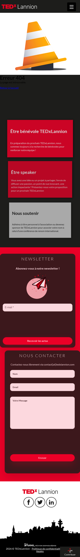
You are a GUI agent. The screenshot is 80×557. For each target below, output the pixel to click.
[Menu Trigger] (71, 6)
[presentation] (30, 330)
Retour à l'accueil (9, 87)
